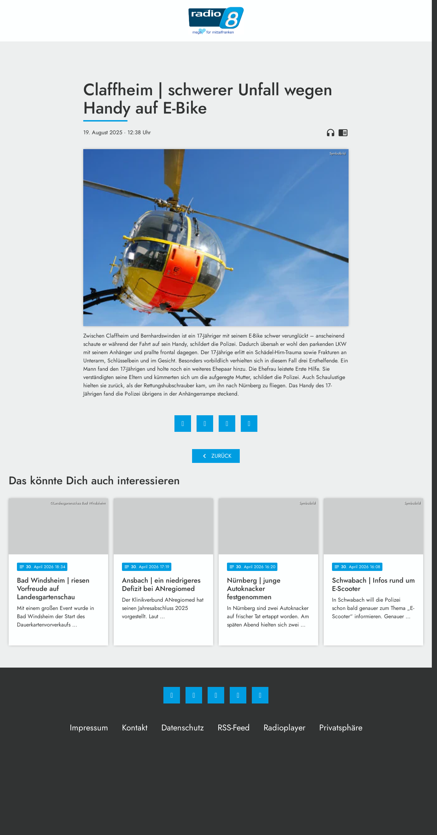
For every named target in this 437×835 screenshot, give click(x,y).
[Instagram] (194, 695)
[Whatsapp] (216, 695)
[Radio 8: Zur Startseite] (215, 21)
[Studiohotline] (238, 695)
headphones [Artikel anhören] (330, 132)
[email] (260, 695)
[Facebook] (171, 695)
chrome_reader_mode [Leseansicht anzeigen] (343, 132)
